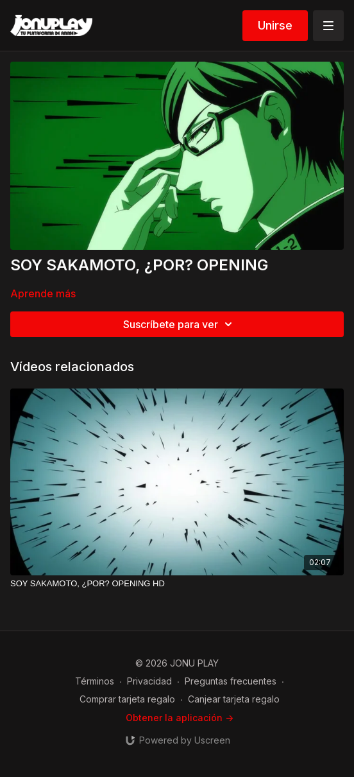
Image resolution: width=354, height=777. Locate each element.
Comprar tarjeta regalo (127, 699)
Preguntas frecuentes (230, 681)
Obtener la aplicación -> (179, 717)
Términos (94, 681)
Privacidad (149, 681)
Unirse (275, 25)
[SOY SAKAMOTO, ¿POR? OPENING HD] (177, 583)
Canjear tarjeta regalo (234, 699)
